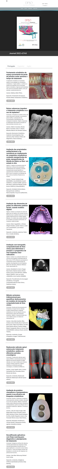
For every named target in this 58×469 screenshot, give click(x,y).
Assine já (46, 3)
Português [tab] (11, 66)
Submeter (30, 8)
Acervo (25, 8)
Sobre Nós (35, 8)
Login (43, 3)
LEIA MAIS (10, 100)
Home (22, 8)
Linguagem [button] (44, 5)
